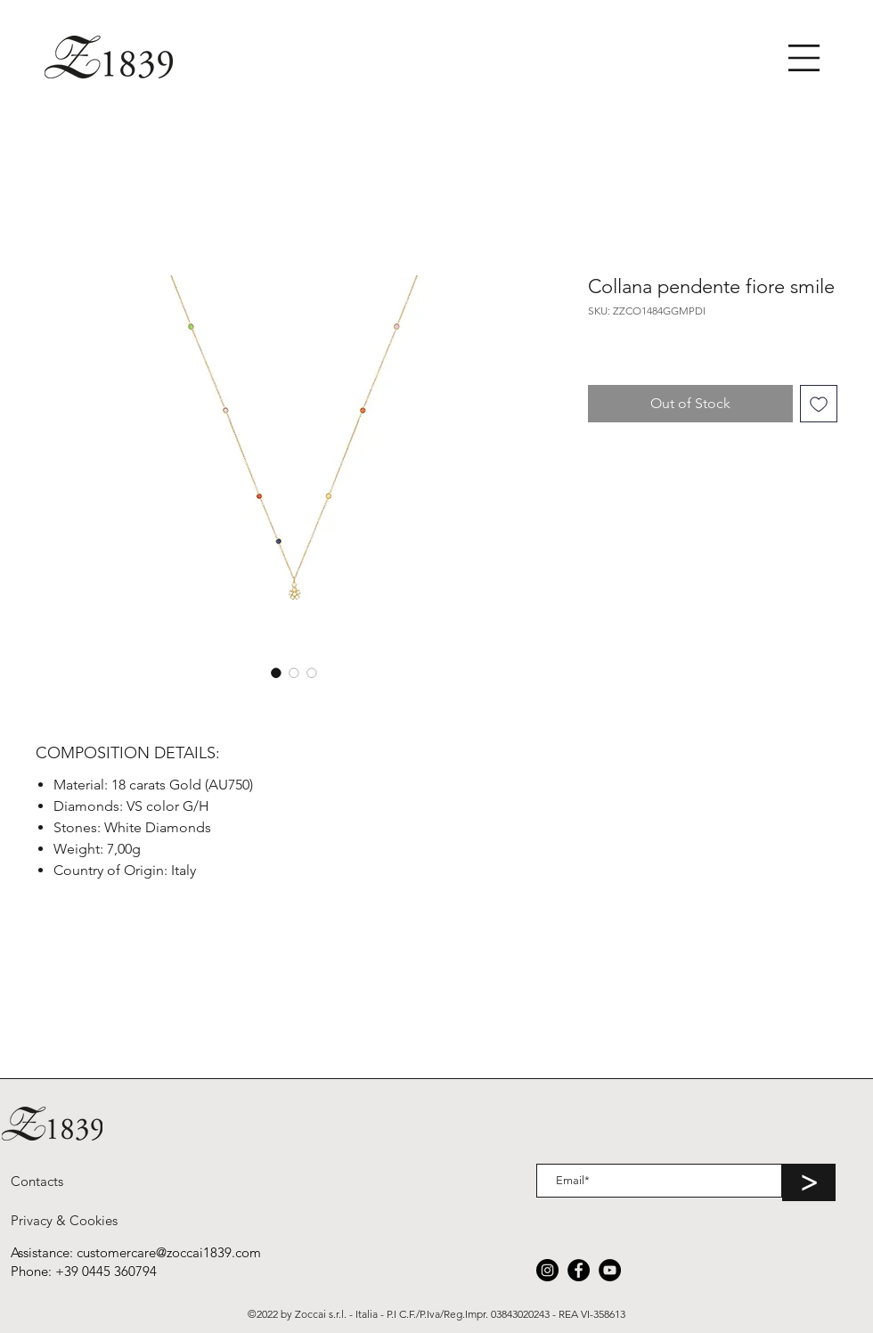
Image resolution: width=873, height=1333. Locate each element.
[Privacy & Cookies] (64, 1220)
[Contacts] (37, 1181)
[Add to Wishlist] (818, 403)
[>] (809, 1182)
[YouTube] (610, 1270)
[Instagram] (547, 1270)
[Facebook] (578, 1270)
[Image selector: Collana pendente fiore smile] (276, 673)
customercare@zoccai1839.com (169, 1252)
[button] (804, 58)
